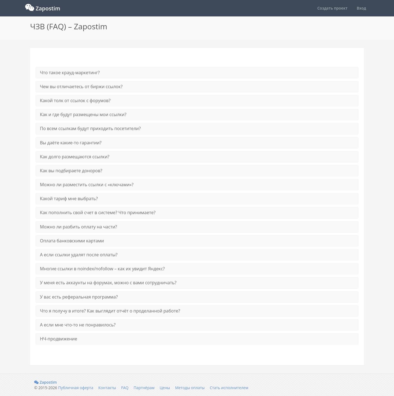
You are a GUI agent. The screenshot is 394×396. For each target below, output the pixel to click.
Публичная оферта (75, 387)
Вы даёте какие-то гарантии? (71, 143)
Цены (165, 387)
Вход (361, 8)
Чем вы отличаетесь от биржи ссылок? (81, 87)
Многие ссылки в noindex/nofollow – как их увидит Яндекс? (102, 269)
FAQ (125, 387)
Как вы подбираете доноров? (71, 171)
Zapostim (45, 382)
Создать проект (332, 8)
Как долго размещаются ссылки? (74, 157)
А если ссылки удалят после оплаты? (78, 255)
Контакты (107, 387)
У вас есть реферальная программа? (79, 297)
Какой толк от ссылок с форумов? (75, 100)
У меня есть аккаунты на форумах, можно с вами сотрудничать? (108, 283)
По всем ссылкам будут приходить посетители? (90, 128)
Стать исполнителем (229, 387)
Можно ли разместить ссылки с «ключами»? (87, 185)
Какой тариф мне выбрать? (69, 199)
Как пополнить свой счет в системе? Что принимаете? (97, 213)
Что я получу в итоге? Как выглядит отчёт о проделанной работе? (110, 311)
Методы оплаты (190, 387)
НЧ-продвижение (58, 339)
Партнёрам (144, 387)
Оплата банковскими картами (72, 241)
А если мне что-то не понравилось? (78, 325)
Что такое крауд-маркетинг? (70, 73)
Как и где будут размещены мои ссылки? (83, 114)
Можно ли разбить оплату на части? (78, 227)
